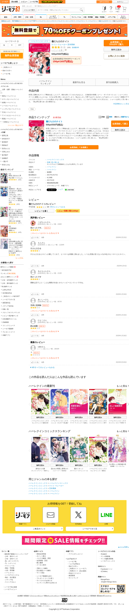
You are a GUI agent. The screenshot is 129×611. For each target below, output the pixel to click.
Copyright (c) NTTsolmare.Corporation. (64, 609)
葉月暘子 (5, 155)
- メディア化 (8, 580)
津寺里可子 (6, 139)
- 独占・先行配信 (10, 577)
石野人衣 (12, 221)
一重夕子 (5, 161)
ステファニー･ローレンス (77, 470)
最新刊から (125, 117)
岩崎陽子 (5, 158)
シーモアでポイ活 (8, 299)
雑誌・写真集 (100, 17)
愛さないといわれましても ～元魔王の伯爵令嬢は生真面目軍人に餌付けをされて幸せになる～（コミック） (16, 214)
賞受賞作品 (6, 303)
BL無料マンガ (7, 286)
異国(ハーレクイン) (9, 119)
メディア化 (111, 17)
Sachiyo (64, 470)
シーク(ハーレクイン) (9, 106)
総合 (5, 17)
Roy (10, 178)
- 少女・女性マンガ (11, 559)
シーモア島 (34, 2)
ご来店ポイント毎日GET (11, 296)
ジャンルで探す (29, 10)
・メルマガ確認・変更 (43, 558)
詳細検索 (5, 322)
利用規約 (26, 595)
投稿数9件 (65, 47)
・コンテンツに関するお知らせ (46, 583)
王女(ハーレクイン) (9, 112)
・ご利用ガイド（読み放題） (77, 571)
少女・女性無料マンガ (10, 280)
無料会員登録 (104, 2)
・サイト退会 (39, 573)
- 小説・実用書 (9, 570)
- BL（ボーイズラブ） (12, 561)
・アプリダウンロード (75, 554)
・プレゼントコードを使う (44, 578)
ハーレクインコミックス (46, 21)
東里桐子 (5, 142)
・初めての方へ (72, 566)
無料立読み (40, 417)
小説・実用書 (88, 17)
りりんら (19, 178)
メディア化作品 (7, 306)
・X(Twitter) (103, 571)
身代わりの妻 (40, 469)
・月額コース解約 (41, 568)
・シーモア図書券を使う (43, 576)
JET (105, 423)
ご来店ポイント (39, 529)
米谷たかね (6, 165)
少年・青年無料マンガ (10, 283)
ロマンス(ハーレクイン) (10, 99)
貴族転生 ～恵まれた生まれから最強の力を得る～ (16, 190)
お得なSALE (6, 290)
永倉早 (13, 253)
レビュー (24, 2)
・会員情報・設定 (41, 560)
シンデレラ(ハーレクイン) (11, 109)
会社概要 (20, 595)
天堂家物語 (12, 228)
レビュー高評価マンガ (10, 316)
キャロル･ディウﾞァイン (96, 423)
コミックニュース (8, 325)
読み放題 (14, 2)
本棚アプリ (6, 335)
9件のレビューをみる (57, 207)
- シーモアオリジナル (11, 575)
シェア (60, 189)
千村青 (122, 423)
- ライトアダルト (10, 582)
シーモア (5, 2)
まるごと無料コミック (10, 277)
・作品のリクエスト (74, 573)
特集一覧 (5, 309)
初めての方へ (7, 70)
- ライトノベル (9, 566)
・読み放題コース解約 (43, 570)
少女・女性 (29, 17)
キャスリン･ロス (114, 423)
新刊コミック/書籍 (8, 267)
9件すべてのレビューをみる (43, 367)
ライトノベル (76, 17)
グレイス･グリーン (36, 470)
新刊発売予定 (6, 270)
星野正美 (5, 135)
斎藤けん (12, 230)
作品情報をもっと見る (121, 104)
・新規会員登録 (40, 554)
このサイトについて (83, 595)
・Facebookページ (105, 569)
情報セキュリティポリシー (52, 595)
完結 (32, 109)
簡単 (109, 117)
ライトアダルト (123, 17)
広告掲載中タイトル (9, 319)
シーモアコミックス (53, 17)
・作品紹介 (103, 554)
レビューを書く (57, 50)
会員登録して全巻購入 (79, 147)
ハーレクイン (80, 21)
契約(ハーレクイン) (9, 96)
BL (41, 17)
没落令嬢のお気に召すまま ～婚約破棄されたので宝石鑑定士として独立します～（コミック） (16, 245)
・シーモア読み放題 (10, 587)
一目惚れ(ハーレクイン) (10, 122)
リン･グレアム (120, 466)
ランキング (8, 273)
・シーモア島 (71, 561)
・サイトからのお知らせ (43, 580)
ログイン (120, 2)
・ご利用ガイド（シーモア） (77, 568)
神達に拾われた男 (15, 176)
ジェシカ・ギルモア (57, 423)
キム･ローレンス (37, 423)
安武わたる (6, 148)
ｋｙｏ (15, 200)
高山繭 (65, 423)
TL (65, 17)
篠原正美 (45, 423)
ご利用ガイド (7, 67)
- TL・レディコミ (10, 563)
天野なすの (6, 152)
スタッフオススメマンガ (11, 312)
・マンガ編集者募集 (106, 559)
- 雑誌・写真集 (9, 568)
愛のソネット (79, 469)
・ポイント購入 (40, 556)
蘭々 (13, 178)
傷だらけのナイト (105, 21)
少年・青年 (17, 17)
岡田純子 (5, 145)
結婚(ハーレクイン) (9, 102)
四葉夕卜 (12, 251)
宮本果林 (71, 44)
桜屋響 (112, 466)
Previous (30, 404)
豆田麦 (18, 221)
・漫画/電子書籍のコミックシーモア (15, 554)
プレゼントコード (8, 332)
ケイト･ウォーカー (59, 44)
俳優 (48, 162)
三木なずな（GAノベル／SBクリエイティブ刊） (15, 196)
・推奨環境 (71, 575)
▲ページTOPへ (123, 547)
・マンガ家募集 (104, 556)
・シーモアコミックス (107, 561)
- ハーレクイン (9, 573)
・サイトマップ (72, 578)
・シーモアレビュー (10, 589)
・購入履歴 (39, 563)
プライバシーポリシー (36, 595)
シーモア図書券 (7, 329)
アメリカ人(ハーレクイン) (11, 115)
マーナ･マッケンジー (76, 423)
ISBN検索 (93, 595)
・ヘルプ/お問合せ (73, 564)
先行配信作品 (7, 293)
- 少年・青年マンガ (11, 556)
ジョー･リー (56, 470)
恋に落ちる (55, 162)
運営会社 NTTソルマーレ (104, 595)
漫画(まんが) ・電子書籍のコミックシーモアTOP (18, 21)
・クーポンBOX (40, 565)
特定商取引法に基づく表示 (68, 595)
